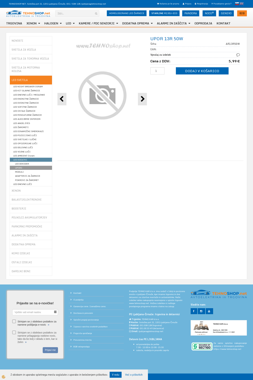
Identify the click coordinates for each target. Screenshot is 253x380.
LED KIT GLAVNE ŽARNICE (26, 90)
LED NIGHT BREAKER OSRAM (28, 86)
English (242, 3)
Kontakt (224, 23)
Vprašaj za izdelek (160, 55)
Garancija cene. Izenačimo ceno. (89, 306)
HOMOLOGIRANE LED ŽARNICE (126, 13)
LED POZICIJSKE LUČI (25, 135)
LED (68, 23)
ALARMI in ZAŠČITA (172, 23)
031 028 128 (146, 325)
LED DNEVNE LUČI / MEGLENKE (29, 94)
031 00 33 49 (146, 328)
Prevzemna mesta (82, 340)
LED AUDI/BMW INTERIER (26, 119)
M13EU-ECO (164, 13)
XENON (32, 23)
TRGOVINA (14, 23)
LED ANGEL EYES (21, 123)
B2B (242, 13)
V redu (115, 375)
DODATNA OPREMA (135, 23)
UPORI (18, 167)
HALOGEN (51, 23)
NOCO (209, 13)
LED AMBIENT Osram (24, 155)
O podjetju (78, 299)
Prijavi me (50, 350)
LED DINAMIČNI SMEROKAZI (28, 131)
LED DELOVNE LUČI (23, 147)
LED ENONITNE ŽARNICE (26, 98)
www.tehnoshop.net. (139, 303)
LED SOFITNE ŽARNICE (25, 107)
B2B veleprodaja (81, 346)
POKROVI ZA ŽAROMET (27, 180)
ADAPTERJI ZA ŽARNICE (27, 176)
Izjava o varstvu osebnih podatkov (90, 326)
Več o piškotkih (134, 374)
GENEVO (226, 13)
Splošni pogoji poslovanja (86, 319)
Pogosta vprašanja (82, 333)
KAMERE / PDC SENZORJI (97, 23)
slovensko (237, 3)
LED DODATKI (20, 159)
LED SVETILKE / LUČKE (25, 139)
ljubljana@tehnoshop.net (93, 3)
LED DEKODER (22, 163)
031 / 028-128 (73, 3)
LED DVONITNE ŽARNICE (26, 102)
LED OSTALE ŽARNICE (24, 111)
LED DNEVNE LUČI (22, 184)
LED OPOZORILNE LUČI (25, 143)
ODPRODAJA (203, 23)
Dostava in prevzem (83, 313)
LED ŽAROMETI (21, 127)
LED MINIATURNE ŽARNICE (27, 115)
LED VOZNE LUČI (22, 151)
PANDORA (190, 13)
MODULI (19, 171)
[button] (142, 99)
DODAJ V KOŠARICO (202, 71)
